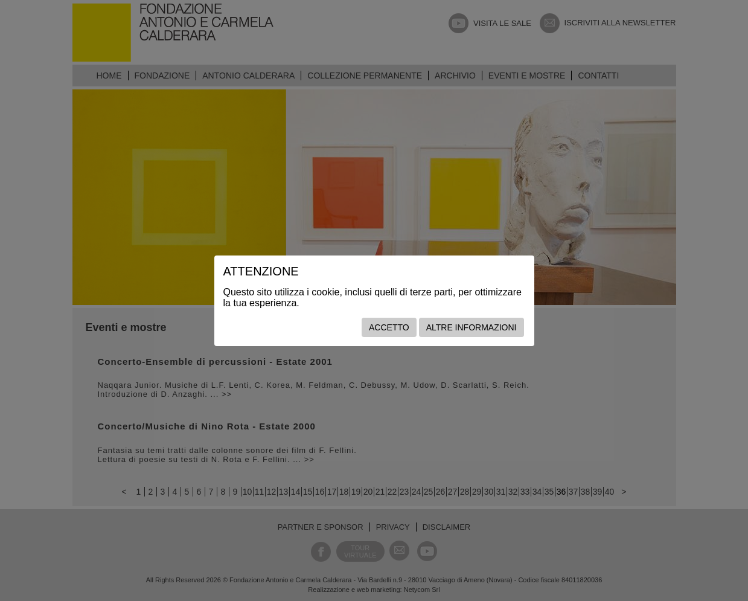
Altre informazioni (471, 327)
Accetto (389, 327)
